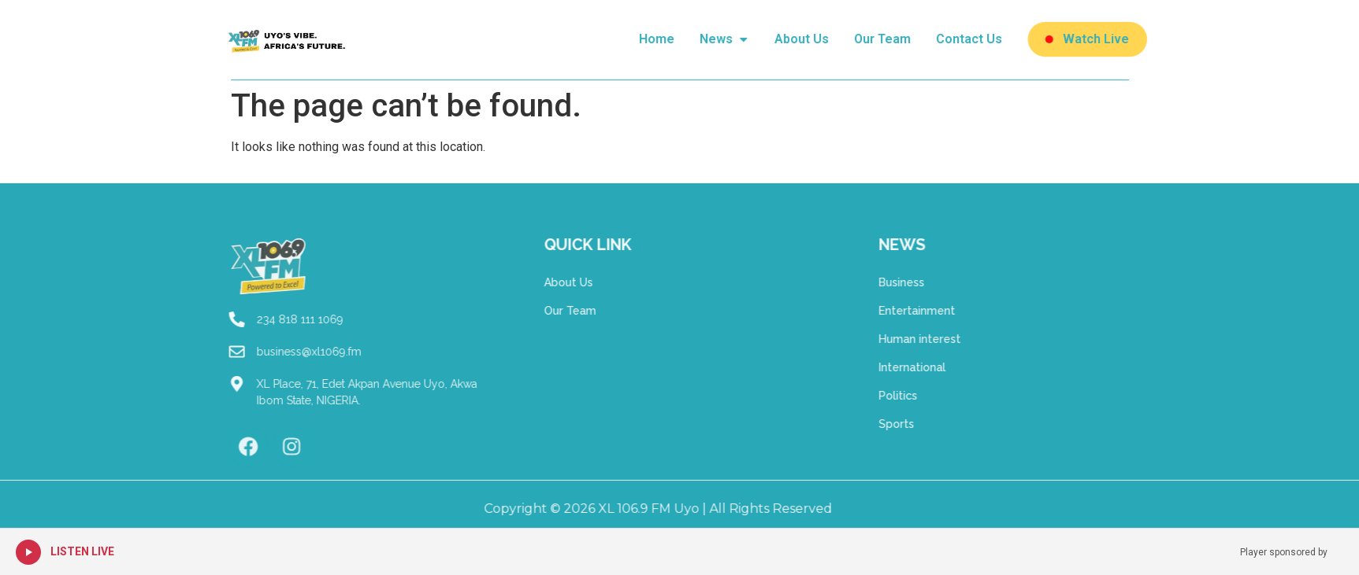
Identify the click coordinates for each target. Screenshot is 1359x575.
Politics (920, 395)
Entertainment (939, 310)
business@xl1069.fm (285, 351)
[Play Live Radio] (28, 552)
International (934, 367)
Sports (919, 424)
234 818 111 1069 (276, 319)
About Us (545, 282)
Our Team (547, 310)
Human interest (942, 339)
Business (924, 282)
